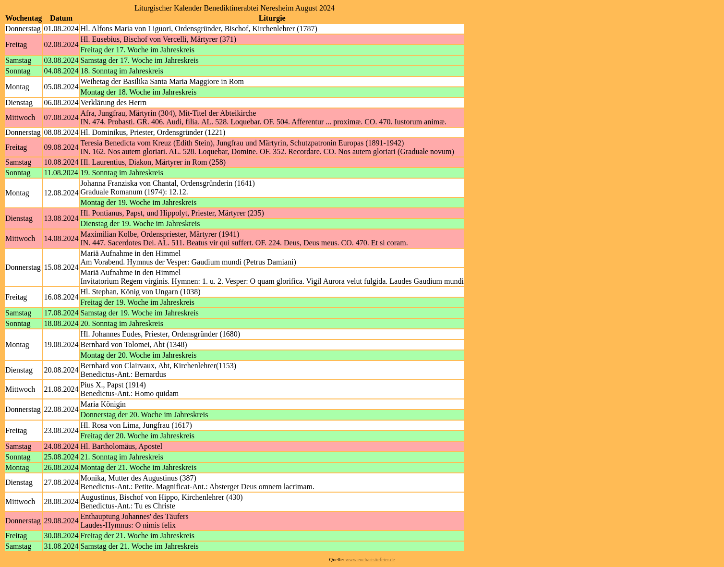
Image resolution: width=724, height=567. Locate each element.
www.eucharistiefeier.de (370, 559)
